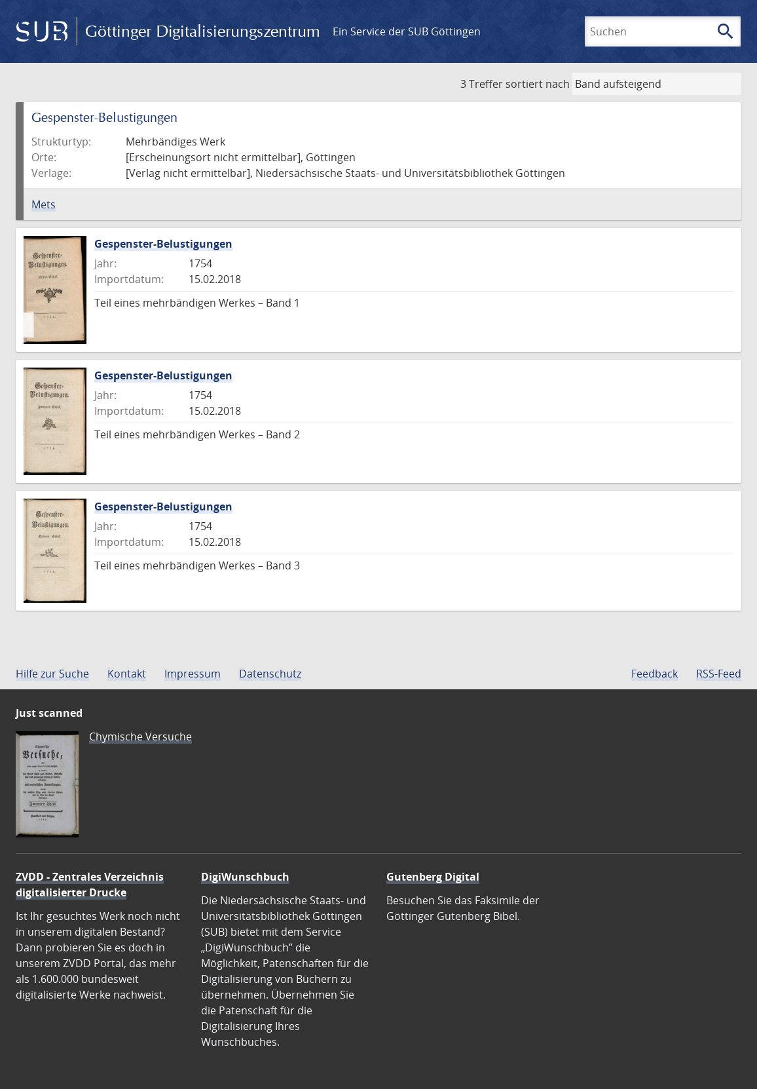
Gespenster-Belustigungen (163, 244)
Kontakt (126, 673)
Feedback (654, 673)
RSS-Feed (718, 673)
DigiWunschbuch (245, 876)
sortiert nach (538, 84)
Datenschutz (270, 673)
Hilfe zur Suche (52, 673)
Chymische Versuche (140, 736)
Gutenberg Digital (432, 876)
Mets (43, 204)
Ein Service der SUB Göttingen (407, 31)
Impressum (192, 673)
